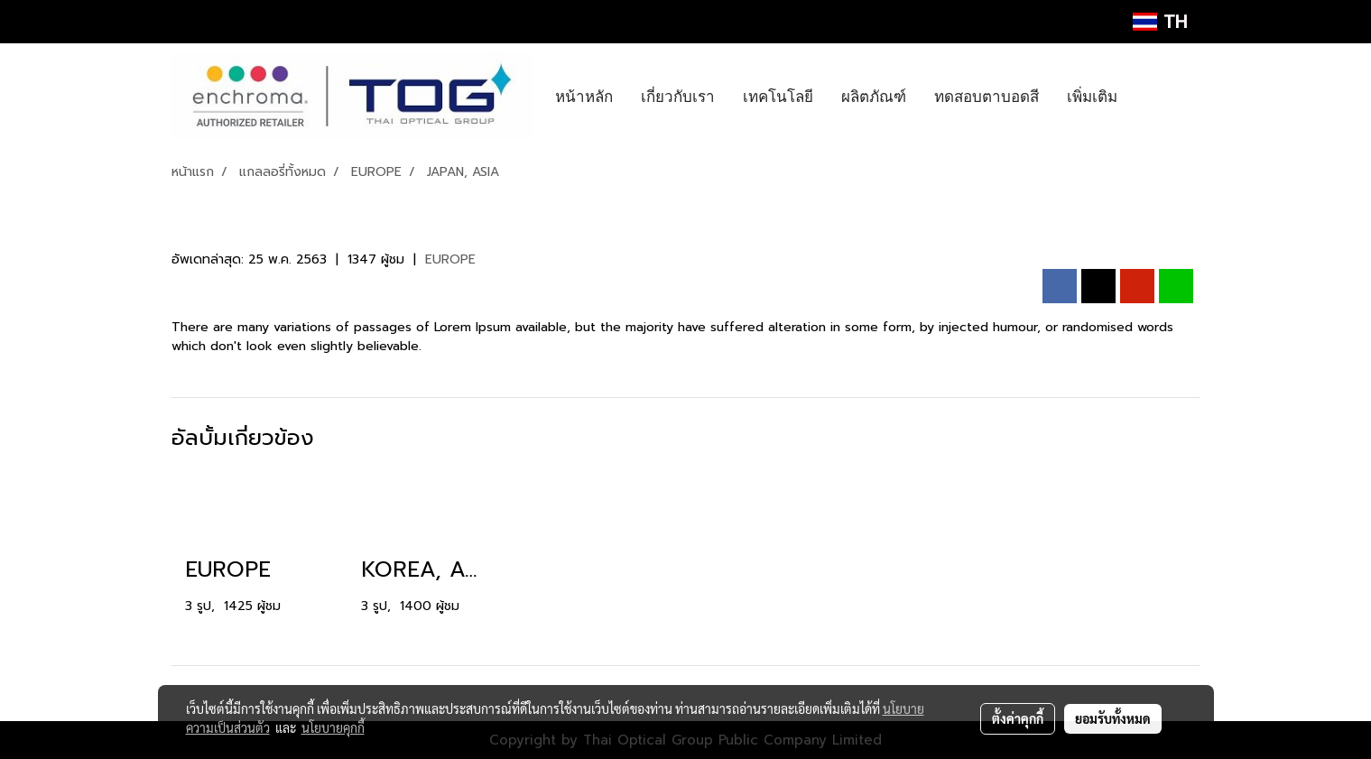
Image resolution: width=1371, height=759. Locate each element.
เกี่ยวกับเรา (678, 96)
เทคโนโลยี (778, 96)
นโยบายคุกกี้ (333, 727)
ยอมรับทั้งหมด (1113, 718)
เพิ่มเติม (1092, 96)
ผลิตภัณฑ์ (873, 96)
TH (1160, 21)
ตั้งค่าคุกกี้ (1017, 718)
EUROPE (450, 259)
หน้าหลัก (584, 96)
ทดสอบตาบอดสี (986, 96)
